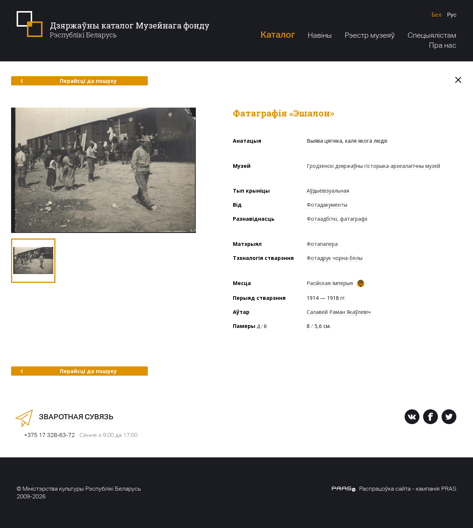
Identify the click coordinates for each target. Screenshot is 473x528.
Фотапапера (322, 243)
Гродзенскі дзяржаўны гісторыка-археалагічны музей (373, 165)
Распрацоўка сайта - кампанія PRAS (394, 488)
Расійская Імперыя (330, 283)
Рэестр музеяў (370, 35)
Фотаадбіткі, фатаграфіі (337, 218)
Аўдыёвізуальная (328, 190)
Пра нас (442, 45)
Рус (451, 14)
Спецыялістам (432, 35)
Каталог (278, 35)
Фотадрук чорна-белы (335, 257)
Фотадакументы (327, 204)
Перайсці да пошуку (68, 80)
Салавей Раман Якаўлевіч (339, 311)
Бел (437, 14)
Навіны (320, 35)
